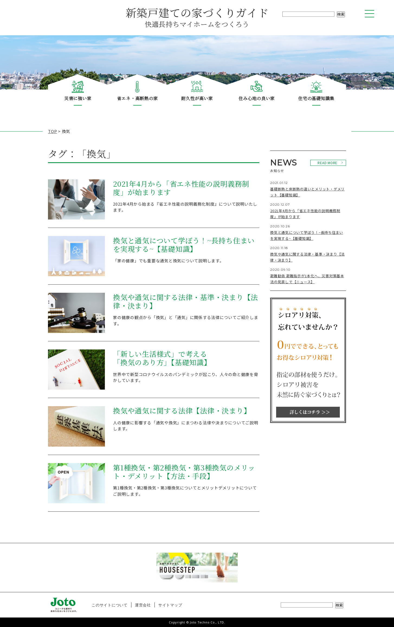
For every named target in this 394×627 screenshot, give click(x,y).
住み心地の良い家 (256, 98)
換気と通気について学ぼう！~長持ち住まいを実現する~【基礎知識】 (184, 245)
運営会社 (143, 604)
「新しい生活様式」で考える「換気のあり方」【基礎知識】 (162, 358)
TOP (52, 131)
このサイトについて (110, 604)
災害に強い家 (78, 98)
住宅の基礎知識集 (316, 98)
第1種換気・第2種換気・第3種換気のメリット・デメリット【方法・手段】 (184, 472)
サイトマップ (170, 604)
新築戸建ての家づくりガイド (197, 16)
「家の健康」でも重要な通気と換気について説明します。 (168, 260)
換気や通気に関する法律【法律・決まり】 (182, 410)
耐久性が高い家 (197, 98)
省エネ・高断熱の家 (137, 98)
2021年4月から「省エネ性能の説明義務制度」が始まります (181, 188)
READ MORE (327, 162)
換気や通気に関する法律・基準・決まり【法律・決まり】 (185, 301)
